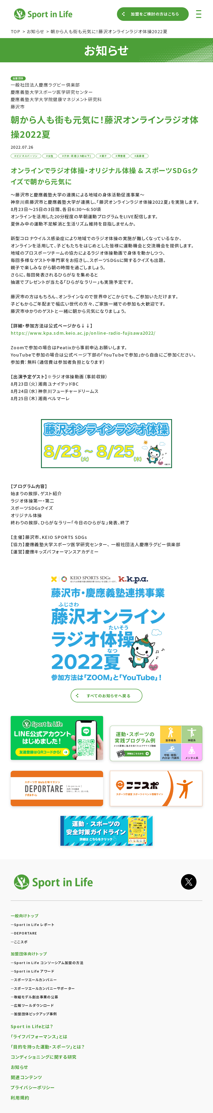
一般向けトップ (25, 915)
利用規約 (20, 1097)
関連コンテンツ (26, 1077)
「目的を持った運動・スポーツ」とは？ (48, 1046)
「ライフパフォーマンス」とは (39, 1036)
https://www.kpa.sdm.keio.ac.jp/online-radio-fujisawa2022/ (83, 333)
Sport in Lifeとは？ (32, 1026)
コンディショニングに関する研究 (44, 1057)
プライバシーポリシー (33, 1087)
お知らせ (19, 1067)
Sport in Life (44, 14)
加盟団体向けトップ (29, 954)
